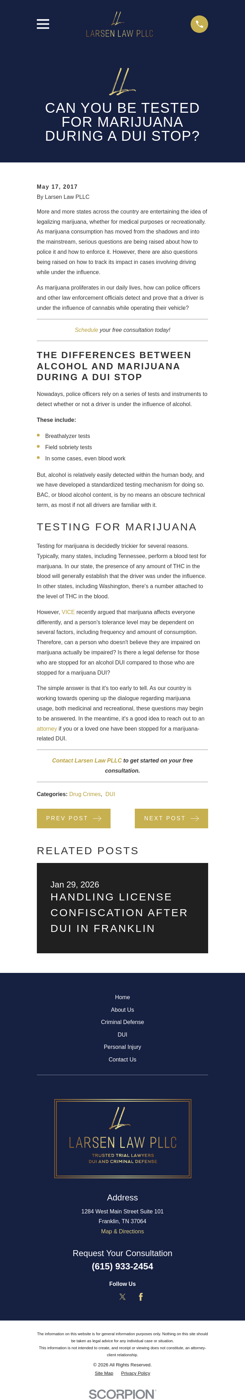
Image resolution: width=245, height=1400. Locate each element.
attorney (47, 729)
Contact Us (122, 1060)
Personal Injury (122, 1047)
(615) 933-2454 (122, 1266)
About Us (122, 1010)
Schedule (86, 330)
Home (122, 997)
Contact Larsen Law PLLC (87, 761)
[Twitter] (122, 1297)
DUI (110, 794)
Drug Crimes (85, 794)
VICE (68, 612)
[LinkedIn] (104, 1297)
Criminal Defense (122, 1022)
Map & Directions (122, 1231)
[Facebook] (141, 1297)
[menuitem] (104, 1373)
